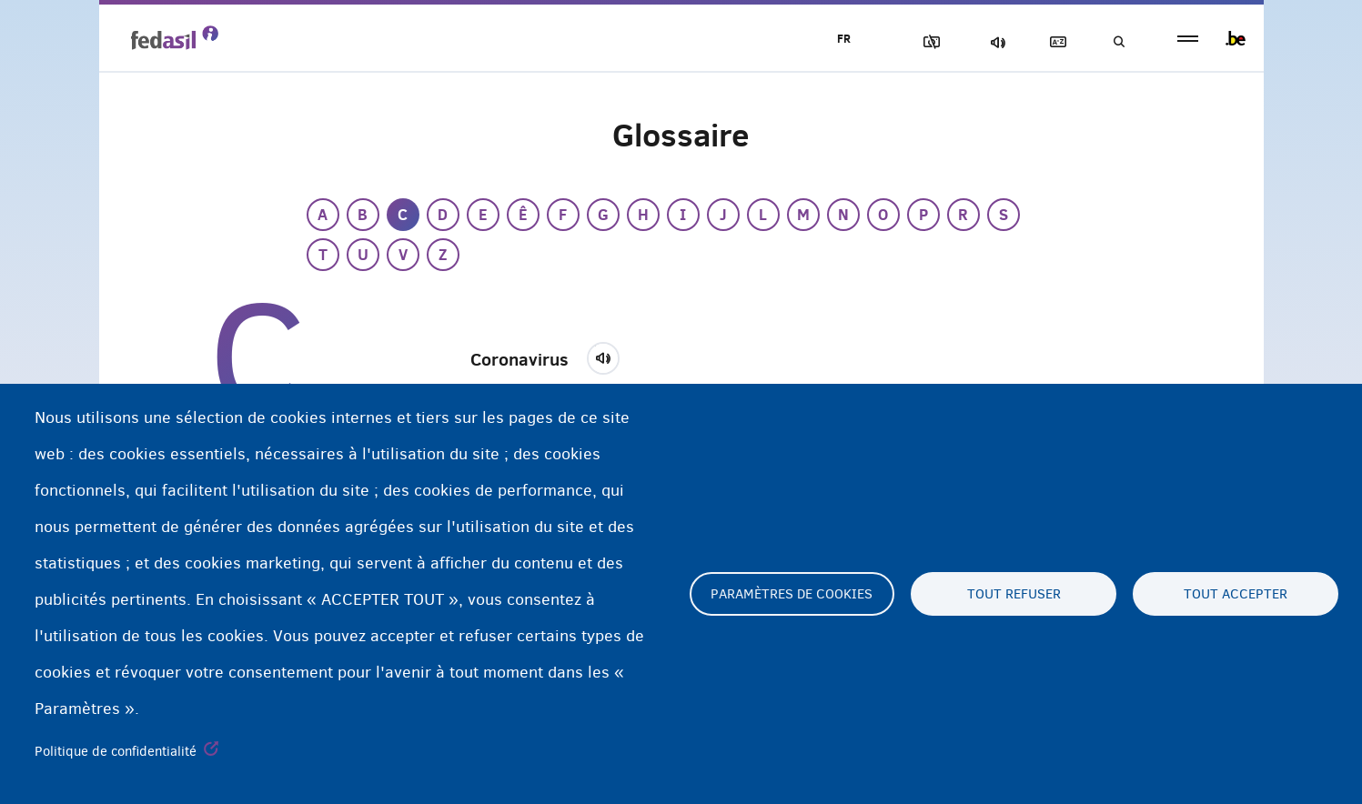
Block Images (928, 42)
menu (1187, 39)
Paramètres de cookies (792, 594)
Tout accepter (1235, 594)
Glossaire (1054, 42)
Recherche (1118, 42)
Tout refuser (1014, 594)
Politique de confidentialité (116, 751)
